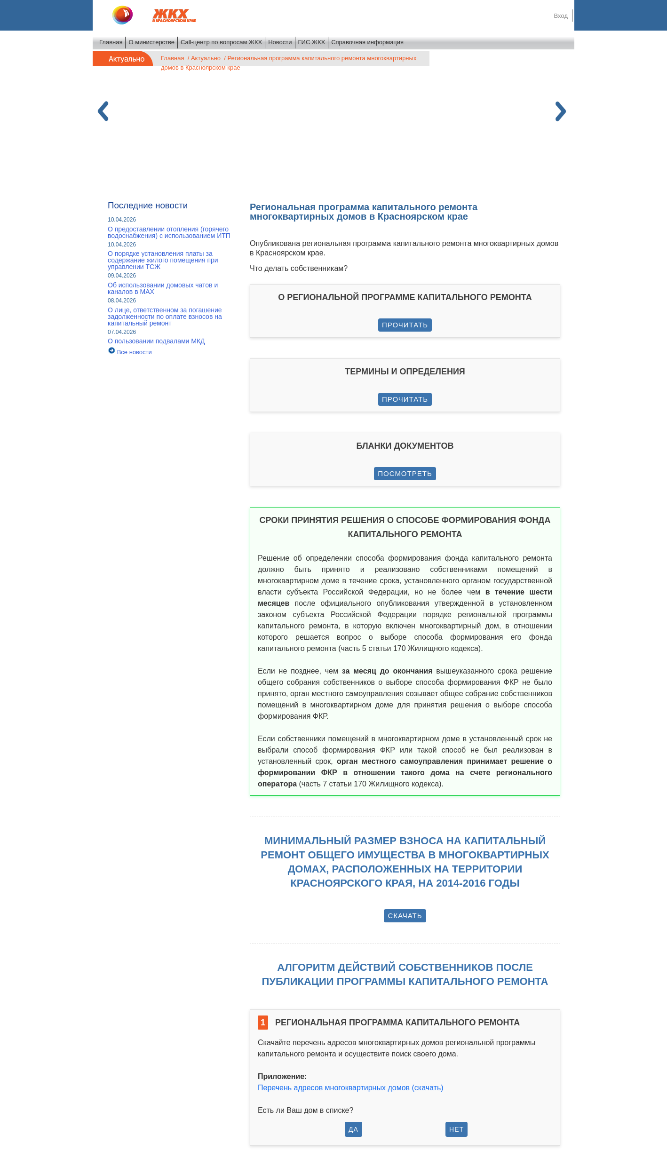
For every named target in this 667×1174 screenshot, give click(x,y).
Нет (456, 1129)
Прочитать (405, 325)
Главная (110, 42)
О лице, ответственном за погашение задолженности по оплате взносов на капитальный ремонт (165, 316)
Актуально (206, 58)
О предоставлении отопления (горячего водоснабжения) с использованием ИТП (169, 232)
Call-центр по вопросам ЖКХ (221, 42)
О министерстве (151, 42)
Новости (280, 42)
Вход (561, 15)
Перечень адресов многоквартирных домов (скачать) (351, 1088)
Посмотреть (405, 473)
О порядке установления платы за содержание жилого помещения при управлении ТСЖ (163, 260)
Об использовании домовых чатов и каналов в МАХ (163, 288)
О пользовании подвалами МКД (156, 341)
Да (353, 1129)
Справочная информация (367, 42)
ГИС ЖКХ (312, 42)
